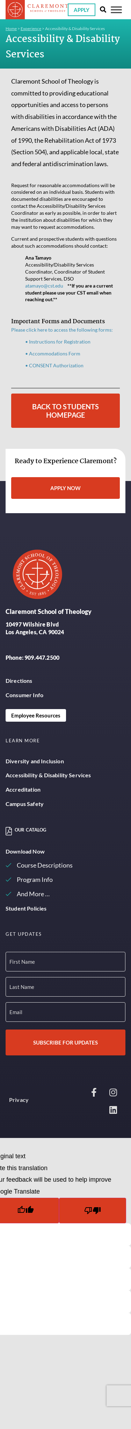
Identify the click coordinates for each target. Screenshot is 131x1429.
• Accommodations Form (52, 353)
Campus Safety (25, 803)
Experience (31, 28)
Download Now (25, 851)
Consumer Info (24, 695)
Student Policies (26, 908)
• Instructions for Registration (57, 342)
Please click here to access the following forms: (62, 330)
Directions (19, 680)
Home (11, 28)
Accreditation (23, 789)
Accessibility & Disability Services (48, 775)
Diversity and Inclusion (35, 761)
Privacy (19, 1099)
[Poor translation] (92, 1210)
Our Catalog (30, 830)
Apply (81, 10)
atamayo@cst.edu (44, 286)
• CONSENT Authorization (54, 365)
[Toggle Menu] (116, 9)
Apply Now (65, 488)
